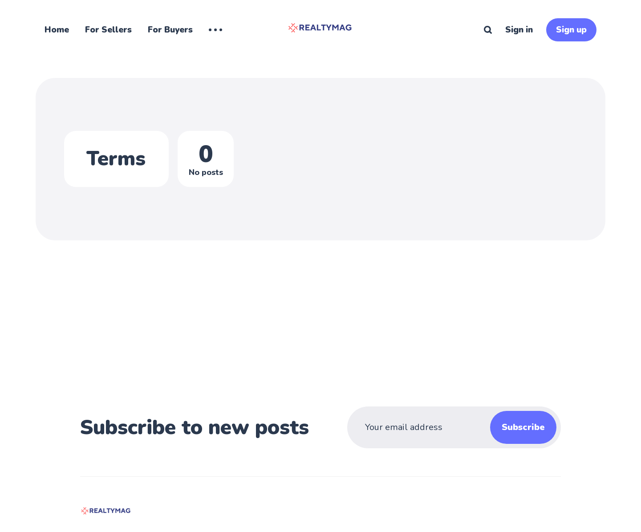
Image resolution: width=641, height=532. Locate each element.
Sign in (519, 30)
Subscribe (523, 427)
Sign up (571, 30)
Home (57, 30)
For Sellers (108, 30)
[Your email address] (433, 427)
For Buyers (170, 30)
